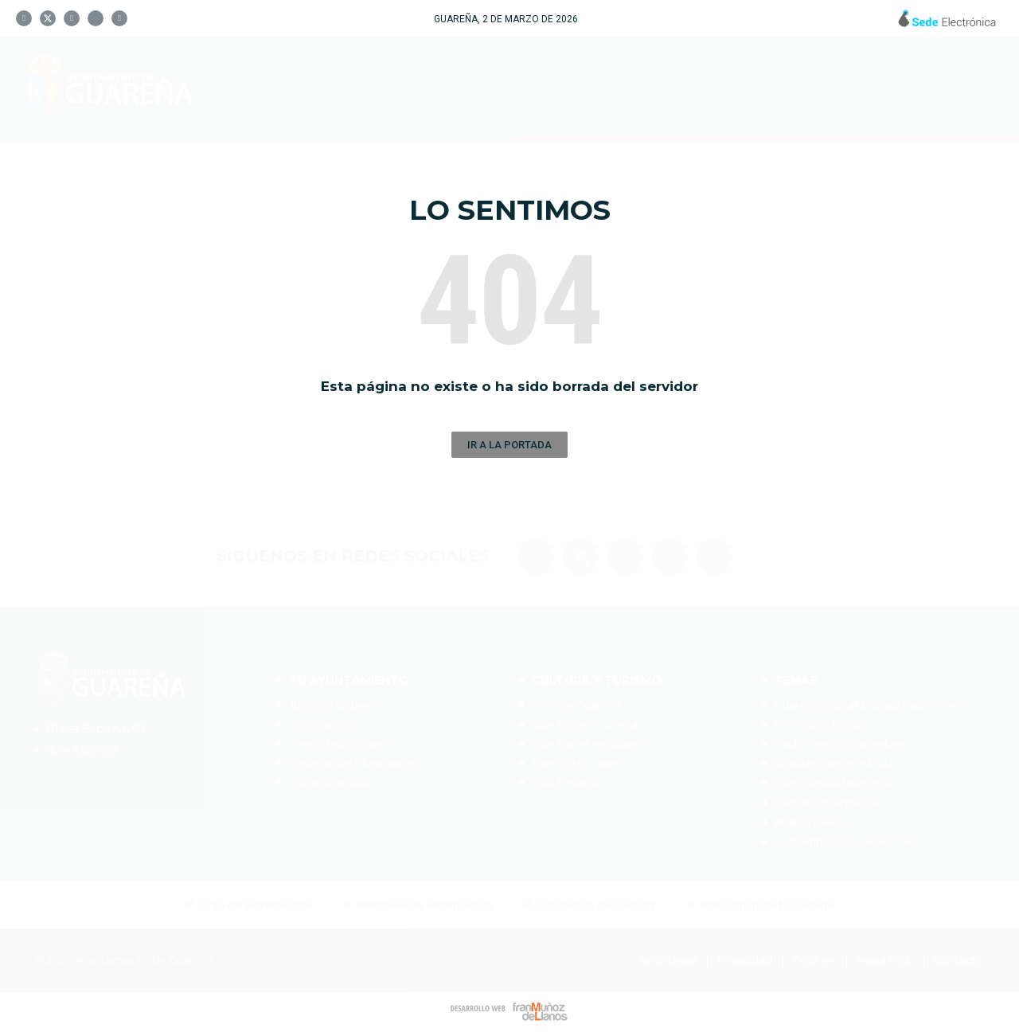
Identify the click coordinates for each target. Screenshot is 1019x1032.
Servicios (783, 87)
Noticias (896, 87)
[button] (509, 445)
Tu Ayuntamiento (415, 87)
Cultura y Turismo (618, 87)
